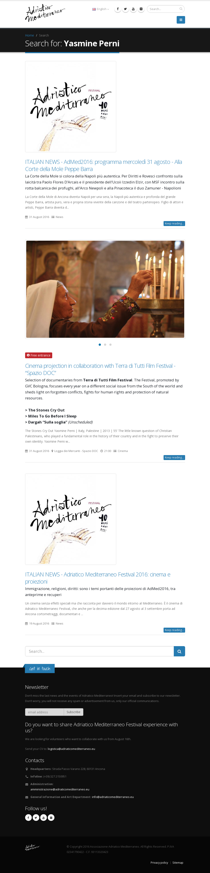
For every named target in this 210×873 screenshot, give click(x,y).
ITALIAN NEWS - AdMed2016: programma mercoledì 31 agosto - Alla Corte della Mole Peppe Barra (103, 165)
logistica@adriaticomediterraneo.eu (71, 749)
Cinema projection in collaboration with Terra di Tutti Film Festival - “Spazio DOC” (100, 369)
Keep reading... (174, 223)
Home (29, 35)
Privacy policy (159, 863)
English (100, 9)
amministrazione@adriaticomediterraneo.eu (59, 789)
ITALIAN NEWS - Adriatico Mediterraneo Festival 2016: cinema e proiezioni (97, 577)
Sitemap (177, 863)
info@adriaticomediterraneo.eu (113, 797)
